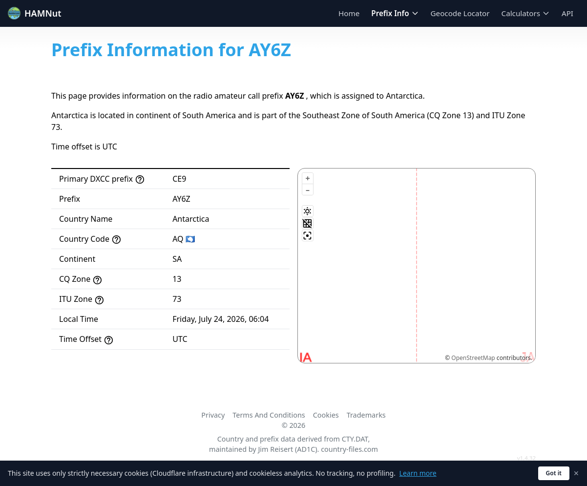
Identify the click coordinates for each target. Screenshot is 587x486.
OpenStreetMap (473, 358)
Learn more (418, 473)
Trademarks (366, 415)
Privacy (213, 415)
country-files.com (349, 449)
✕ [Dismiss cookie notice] (576, 473)
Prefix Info (395, 13)
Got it (554, 473)
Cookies (326, 415)
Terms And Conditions (268, 415)
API (567, 13)
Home (348, 13)
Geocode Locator (460, 13)
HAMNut (35, 13)
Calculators (526, 13)
